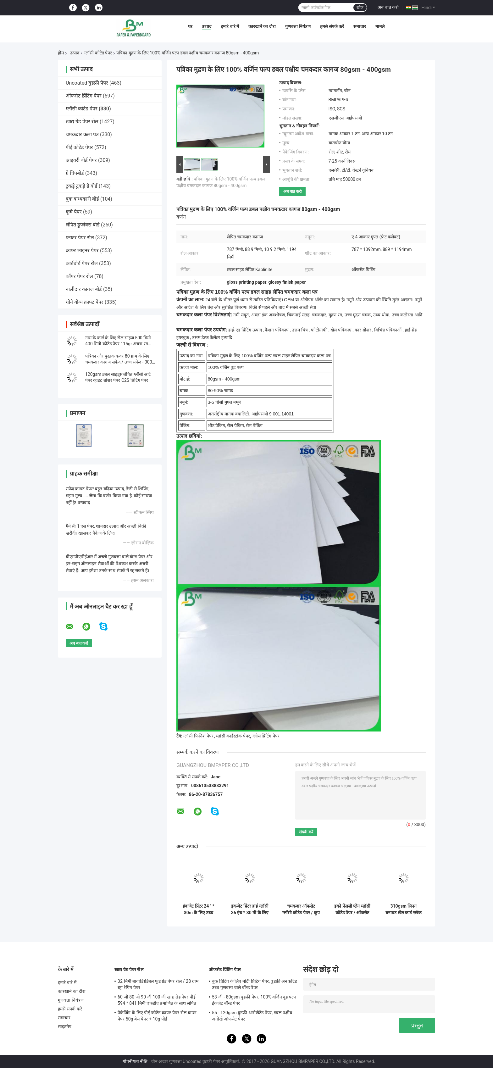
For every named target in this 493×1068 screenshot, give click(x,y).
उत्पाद (206, 26)
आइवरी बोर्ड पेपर (81, 160)
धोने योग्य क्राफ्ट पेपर (84, 302)
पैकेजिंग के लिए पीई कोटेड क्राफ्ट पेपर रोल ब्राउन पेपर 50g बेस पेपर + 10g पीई (157, 1015)
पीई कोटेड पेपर (79, 147)
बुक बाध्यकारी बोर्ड (82, 199)
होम (61, 52)
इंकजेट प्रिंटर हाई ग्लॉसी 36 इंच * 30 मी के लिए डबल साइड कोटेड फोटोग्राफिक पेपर (250, 909)
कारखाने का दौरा (262, 26)
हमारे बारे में (230, 26)
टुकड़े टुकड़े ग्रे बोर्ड (81, 186)
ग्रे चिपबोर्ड (75, 173)
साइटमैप (65, 1026)
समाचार (359, 26)
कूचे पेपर (74, 212)
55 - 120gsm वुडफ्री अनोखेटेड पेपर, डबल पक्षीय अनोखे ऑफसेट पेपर (252, 1015)
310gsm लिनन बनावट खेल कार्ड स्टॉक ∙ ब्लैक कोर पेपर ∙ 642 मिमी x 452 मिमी (403, 909)
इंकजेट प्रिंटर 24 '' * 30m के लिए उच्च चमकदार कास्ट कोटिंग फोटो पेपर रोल (198, 909)
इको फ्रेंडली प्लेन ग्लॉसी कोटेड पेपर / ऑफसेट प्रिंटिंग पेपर (352, 909)
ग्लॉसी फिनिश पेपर (198, 735)
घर (190, 26)
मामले (380, 26)
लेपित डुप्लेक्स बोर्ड (83, 225)
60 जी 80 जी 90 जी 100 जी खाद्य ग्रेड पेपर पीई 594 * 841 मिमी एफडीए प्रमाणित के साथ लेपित (157, 1000)
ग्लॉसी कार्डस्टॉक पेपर (233, 735)
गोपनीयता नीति (135, 1061)
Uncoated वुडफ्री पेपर (87, 83)
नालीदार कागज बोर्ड (84, 289)
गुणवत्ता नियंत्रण (298, 26)
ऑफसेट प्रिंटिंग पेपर (84, 96)
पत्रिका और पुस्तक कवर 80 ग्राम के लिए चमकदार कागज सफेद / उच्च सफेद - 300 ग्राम (118, 361)
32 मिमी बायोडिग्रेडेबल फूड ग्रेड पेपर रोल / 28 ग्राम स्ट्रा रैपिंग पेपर (158, 984)
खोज (360, 7)
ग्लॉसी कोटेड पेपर (98, 52)
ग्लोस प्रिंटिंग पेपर (266, 735)
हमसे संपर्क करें (332, 26)
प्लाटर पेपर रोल (80, 238)
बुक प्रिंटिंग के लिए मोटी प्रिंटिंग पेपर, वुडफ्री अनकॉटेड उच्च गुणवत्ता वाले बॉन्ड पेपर (254, 984)
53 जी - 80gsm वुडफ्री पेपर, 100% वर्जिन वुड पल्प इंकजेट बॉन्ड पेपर (254, 1000)
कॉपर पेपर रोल (79, 276)
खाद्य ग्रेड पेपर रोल (82, 122)
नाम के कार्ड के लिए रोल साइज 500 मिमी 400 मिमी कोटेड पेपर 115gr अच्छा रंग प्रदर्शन (118, 343)
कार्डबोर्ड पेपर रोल (82, 263)
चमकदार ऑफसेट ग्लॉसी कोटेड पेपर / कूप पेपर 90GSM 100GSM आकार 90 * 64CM (301, 909)
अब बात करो (388, 7)
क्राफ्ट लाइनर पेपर (82, 250)
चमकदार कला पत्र (82, 134)
